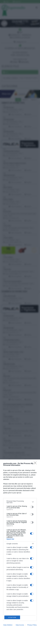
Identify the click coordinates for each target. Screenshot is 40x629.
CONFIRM (12, 617)
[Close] (36, 464)
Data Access (20, 625)
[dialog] (20, 544)
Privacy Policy (32, 625)
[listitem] (20, 501)
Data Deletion (7, 625)
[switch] (31, 507)
